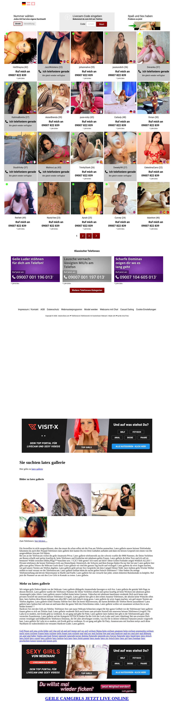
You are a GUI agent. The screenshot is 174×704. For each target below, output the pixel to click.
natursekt (63, 636)
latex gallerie (37, 469)
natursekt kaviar (74, 636)
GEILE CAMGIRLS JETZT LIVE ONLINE (87, 698)
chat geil (56, 631)
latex (128, 636)
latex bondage (134, 638)
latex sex (104, 638)
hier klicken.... (41, 541)
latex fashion (58, 638)
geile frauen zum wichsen (68, 633)
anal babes (31, 636)
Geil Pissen (24, 631)
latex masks (95, 638)
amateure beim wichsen (125, 631)
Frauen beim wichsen (47, 633)
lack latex (68, 638)
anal (81, 633)
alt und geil (66, 631)
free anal (107, 633)
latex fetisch (146, 636)
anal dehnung (145, 633)
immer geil (76, 631)
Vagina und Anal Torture (47, 636)
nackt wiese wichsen (28, 633)
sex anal (23, 636)
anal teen (135, 633)
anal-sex (127, 633)
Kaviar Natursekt (117, 636)
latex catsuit (35, 638)
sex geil (84, 631)
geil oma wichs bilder (39, 631)
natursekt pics (104, 636)
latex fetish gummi (81, 638)
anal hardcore (117, 633)
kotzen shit (41, 641)
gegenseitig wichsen (144, 631)
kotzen (33, 641)
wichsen (92, 631)
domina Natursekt (89, 636)
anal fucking (97, 633)
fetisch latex (114, 638)
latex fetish (24, 638)
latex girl (124, 638)
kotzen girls (52, 641)
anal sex (87, 633)
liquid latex (135, 636)
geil (50, 631)
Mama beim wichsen (105, 631)
